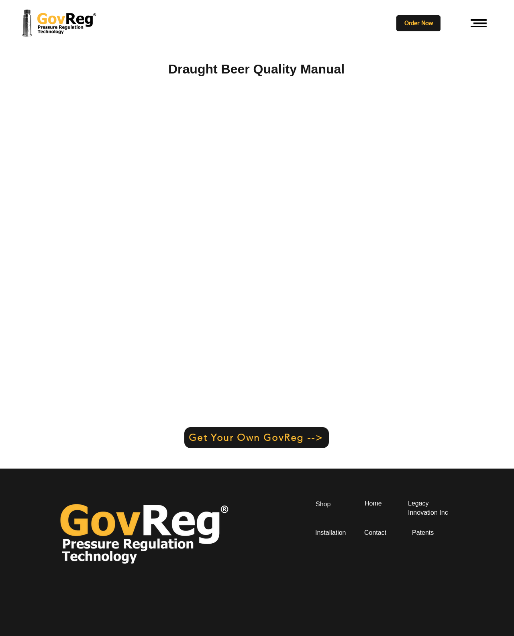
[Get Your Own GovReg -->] (256, 437)
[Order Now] (418, 23)
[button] (479, 23)
